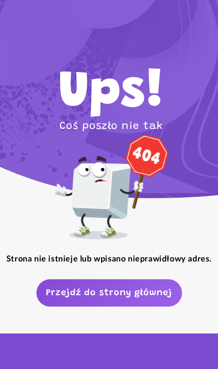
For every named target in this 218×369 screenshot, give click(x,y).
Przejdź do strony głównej (109, 292)
